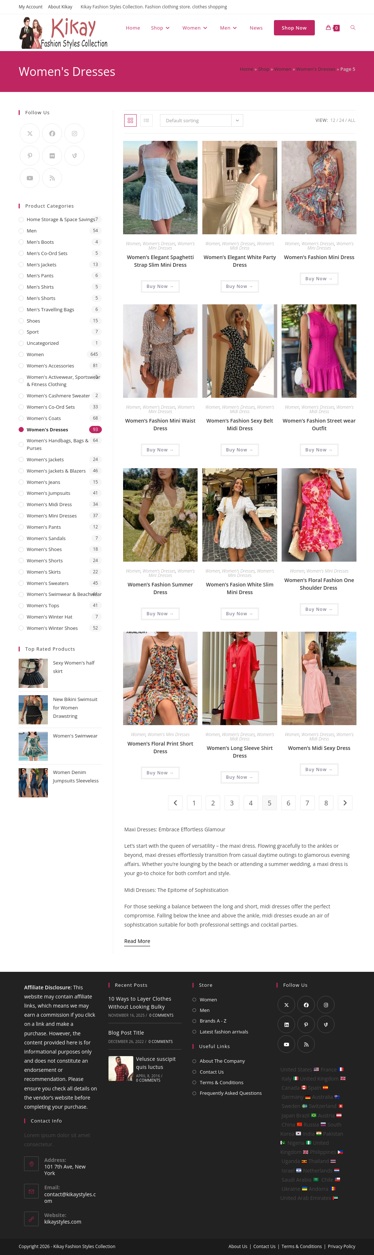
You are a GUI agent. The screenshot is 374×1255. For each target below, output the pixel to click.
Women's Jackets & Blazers (56, 470)
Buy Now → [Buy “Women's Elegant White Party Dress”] (240, 286)
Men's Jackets (41, 264)
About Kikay (60, 7)
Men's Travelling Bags (50, 309)
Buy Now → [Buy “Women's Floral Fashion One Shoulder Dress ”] (319, 609)
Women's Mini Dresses (172, 245)
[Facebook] (52, 133)
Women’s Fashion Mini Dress (319, 257)
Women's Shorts (45, 560)
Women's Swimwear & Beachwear (64, 594)
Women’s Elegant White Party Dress (239, 261)
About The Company (222, 1061)
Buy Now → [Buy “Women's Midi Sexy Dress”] (319, 769)
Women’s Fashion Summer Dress (160, 588)
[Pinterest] (30, 156)
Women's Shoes (44, 549)
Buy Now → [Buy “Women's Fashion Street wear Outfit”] (319, 450)
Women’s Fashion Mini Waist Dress (160, 424)
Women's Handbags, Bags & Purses (57, 444)
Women (282, 69)
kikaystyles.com (62, 1221)
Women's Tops (43, 605)
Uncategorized (43, 343)
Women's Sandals (46, 538)
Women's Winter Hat (49, 616)
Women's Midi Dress (49, 504)
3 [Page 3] (232, 802)
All (351, 120)
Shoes (33, 320)
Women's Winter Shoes (52, 628)
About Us (238, 1246)
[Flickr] (52, 156)
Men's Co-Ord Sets (47, 253)
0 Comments (161, 1015)
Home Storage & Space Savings (61, 219)
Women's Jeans (43, 482)
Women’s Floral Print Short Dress (160, 747)
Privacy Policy (341, 1246)
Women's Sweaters (48, 583)
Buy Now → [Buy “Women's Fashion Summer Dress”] (160, 614)
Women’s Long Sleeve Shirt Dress (240, 751)
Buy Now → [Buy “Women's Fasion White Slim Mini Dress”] (240, 614)
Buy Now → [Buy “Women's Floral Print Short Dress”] (160, 773)
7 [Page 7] (307, 802)
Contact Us (212, 1072)
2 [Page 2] (213, 802)
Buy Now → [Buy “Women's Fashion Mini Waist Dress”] (160, 450)
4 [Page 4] (250, 802)
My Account (30, 7)
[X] (30, 133)
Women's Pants (44, 527)
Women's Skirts (44, 572)
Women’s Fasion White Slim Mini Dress (240, 588)
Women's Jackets (45, 459)
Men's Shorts (41, 298)
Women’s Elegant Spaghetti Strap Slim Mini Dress (160, 261)
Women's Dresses (316, 69)
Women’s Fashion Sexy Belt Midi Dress (239, 424)
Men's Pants (40, 275)
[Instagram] (74, 133)
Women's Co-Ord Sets (51, 407)
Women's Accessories (50, 365)
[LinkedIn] (286, 1024)
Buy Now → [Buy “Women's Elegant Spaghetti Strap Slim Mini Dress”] (160, 286)
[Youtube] (30, 178)
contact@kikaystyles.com (70, 1197)
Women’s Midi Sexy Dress (319, 747)
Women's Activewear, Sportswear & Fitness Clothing (63, 381)
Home (246, 69)
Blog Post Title (126, 1032)
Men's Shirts (40, 287)
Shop (264, 69)
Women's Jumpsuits (48, 493)
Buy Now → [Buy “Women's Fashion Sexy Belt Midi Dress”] (240, 450)
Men (32, 230)
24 (341, 120)
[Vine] (74, 156)
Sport (33, 331)
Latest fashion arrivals (224, 1031)
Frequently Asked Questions (231, 1093)
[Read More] (137, 941)
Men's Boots (40, 242)
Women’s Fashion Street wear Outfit (319, 424)
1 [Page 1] (194, 802)
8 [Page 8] (326, 802)
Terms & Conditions (221, 1082)
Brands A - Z (213, 1020)
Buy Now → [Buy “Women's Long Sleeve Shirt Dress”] (240, 777)
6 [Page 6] (288, 802)
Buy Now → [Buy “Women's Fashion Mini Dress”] (319, 279)
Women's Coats (44, 418)
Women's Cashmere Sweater (58, 395)
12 (332, 120)
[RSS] (52, 178)
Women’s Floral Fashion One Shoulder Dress (319, 584)
